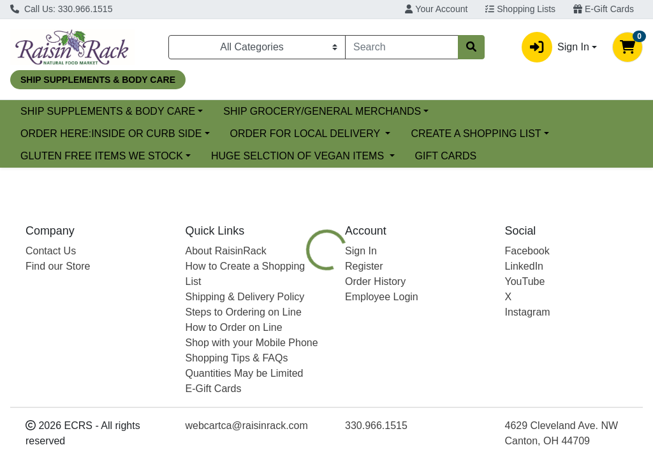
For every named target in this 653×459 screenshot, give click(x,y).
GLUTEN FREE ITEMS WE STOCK (101, 155)
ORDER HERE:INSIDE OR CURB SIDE (111, 133)
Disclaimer (425, 345)
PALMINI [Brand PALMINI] (419, 435)
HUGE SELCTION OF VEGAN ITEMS (299, 155)
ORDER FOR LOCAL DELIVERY (306, 133)
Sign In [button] (555, 47)
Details (307, 345)
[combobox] (402, 47)
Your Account (436, 9)
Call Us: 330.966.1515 (61, 9)
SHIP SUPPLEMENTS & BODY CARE (211, 111)
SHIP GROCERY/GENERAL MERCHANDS (426, 111)
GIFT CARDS (446, 155)
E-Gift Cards (603, 9)
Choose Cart (562, 275)
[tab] (307, 345)
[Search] (402, 47)
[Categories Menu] (257, 47)
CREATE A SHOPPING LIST (476, 133)
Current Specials (58, 111)
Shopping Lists (520, 9)
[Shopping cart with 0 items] (627, 47)
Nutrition (362, 345)
